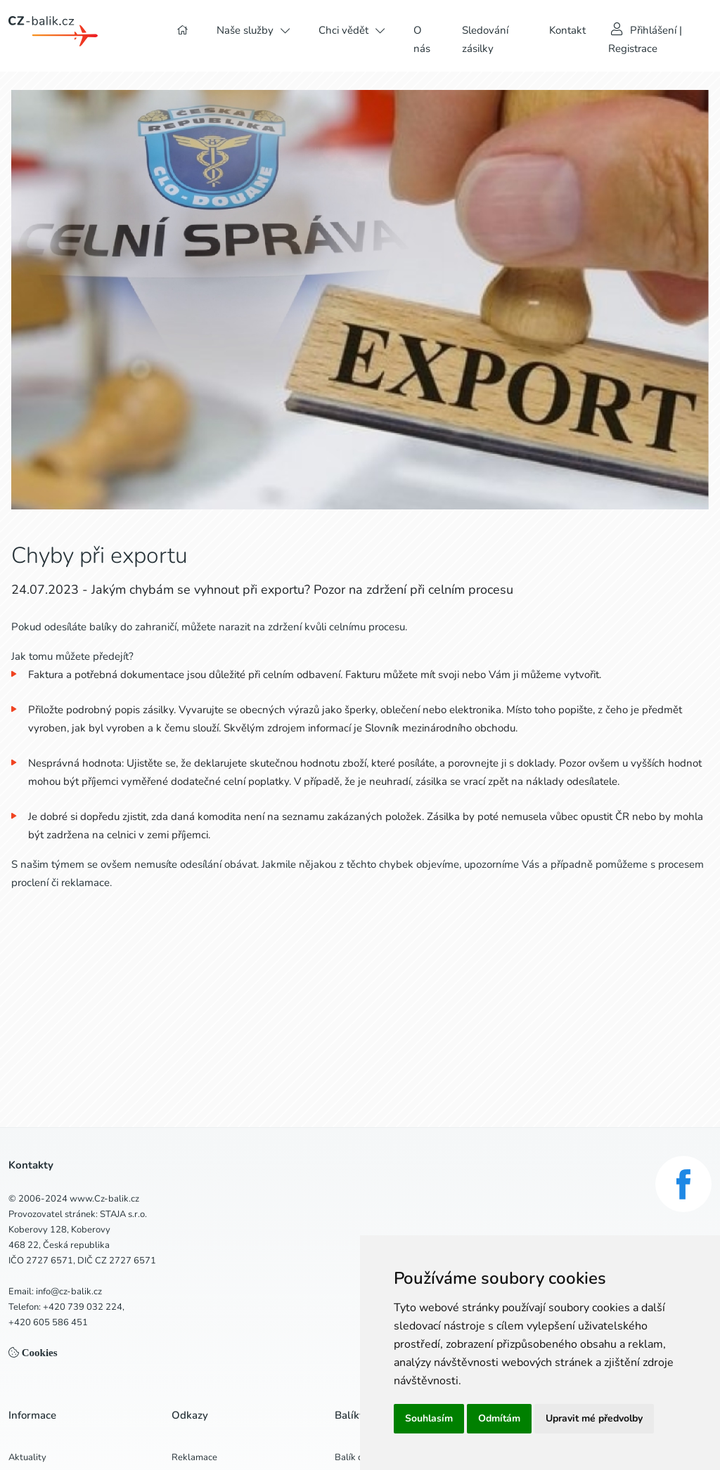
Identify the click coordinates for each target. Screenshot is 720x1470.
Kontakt (567, 30)
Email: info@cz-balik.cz (55, 1291)
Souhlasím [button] (429, 1418)
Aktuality (27, 1457)
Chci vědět (343, 30)
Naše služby (245, 30)
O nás (421, 39)
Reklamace (194, 1457)
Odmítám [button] (499, 1418)
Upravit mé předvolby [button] (594, 1418)
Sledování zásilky (485, 39)
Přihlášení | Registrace (645, 39)
